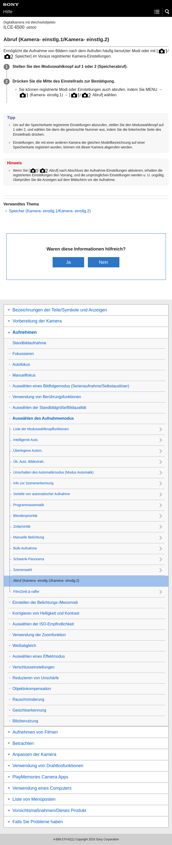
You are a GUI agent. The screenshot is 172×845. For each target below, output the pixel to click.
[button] (167, 11)
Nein (103, 262)
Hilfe (7, 11)
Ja (68, 262)
